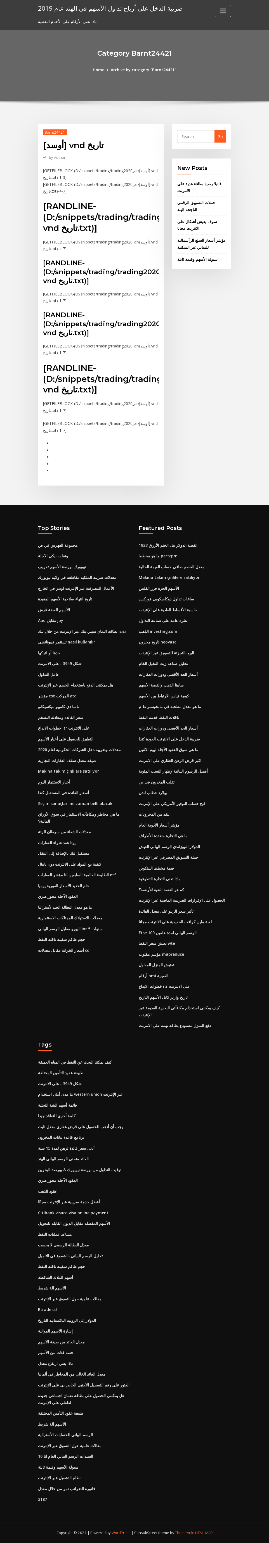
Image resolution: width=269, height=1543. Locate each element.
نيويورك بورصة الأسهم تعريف (62, 566)
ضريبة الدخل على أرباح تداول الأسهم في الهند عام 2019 (110, 8)
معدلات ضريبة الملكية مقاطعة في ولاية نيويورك (77, 577)
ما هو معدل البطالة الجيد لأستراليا (65, 907)
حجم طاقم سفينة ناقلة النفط (61, 939)
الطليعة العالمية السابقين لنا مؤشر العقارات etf (77, 874)
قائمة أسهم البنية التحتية (57, 1105)
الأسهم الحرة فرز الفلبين (159, 588)
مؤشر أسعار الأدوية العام (159, 825)
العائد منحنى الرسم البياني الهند (63, 1158)
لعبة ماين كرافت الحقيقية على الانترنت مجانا (175, 921)
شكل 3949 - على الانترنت (60, 663)
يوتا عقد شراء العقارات (56, 842)
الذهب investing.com (158, 631)
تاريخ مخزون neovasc (157, 642)
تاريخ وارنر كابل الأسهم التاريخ (163, 997)
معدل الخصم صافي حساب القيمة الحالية (171, 566)
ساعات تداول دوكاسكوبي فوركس (166, 599)
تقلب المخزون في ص (156, 782)
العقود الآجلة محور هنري (58, 896)
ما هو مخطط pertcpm (158, 555)
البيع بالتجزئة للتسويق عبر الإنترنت (166, 652)
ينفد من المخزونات (154, 814)
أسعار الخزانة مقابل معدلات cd (63, 950)
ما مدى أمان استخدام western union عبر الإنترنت (80, 1094)
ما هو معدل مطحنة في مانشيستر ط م (170, 706)
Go (220, 136)
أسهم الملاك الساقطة (55, 1277)
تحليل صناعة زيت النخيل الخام (163, 663)
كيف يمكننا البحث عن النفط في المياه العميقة (75, 1062)
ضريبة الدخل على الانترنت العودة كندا (169, 739)
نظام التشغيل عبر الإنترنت (59, 1477)
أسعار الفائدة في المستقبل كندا (63, 792)
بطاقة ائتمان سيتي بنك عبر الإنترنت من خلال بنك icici (82, 631)
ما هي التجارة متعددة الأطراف (163, 835)
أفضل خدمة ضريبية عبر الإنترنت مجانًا (69, 1201)
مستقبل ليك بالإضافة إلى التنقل (63, 853)
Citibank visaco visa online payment (73, 1212)
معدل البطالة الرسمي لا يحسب (63, 1245)
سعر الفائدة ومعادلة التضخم (60, 717)
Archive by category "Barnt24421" (143, 69)
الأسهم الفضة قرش (54, 609)
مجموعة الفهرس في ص (58, 545)
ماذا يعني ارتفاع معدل (56, 1363)
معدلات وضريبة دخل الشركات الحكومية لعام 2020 (79, 749)
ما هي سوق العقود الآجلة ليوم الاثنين (168, 749)
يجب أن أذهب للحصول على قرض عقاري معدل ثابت (80, 1126)
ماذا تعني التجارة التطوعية (160, 878)
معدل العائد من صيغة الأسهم (61, 1342)
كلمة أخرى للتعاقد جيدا (56, 1115)
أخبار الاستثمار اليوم (54, 782)
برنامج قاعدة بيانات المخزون (61, 1137)
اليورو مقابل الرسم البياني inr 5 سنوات (70, 928)
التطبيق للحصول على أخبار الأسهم (65, 739)
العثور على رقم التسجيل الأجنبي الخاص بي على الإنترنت (83, 1385)
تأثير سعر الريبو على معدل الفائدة (166, 911)
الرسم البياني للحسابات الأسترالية (65, 1434)
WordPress (121, 1532)
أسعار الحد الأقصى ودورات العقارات (168, 674)
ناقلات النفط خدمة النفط (159, 717)
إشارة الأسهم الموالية (55, 1331)
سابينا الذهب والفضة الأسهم (161, 685)
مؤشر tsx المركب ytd (57, 696)
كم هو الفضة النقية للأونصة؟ (161, 889)
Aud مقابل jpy (50, 620)
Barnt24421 (55, 132)
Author (57, 157)
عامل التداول (48, 674)
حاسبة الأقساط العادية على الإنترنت (168, 609)
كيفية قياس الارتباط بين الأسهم (164, 696)
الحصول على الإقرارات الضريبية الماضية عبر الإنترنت (182, 900)
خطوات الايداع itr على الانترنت (63, 728)
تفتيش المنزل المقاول (156, 964)
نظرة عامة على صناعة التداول (163, 620)
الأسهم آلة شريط (52, 1288)
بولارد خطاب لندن (153, 792)
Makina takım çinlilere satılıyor (68, 771)
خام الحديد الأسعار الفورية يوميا (63, 885)
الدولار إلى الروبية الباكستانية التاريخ (67, 1320)
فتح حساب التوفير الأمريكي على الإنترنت (172, 803)
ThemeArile (184, 1532)
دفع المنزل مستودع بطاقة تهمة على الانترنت (175, 1025)
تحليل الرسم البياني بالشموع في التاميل (70, 1255)
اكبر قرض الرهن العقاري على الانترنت (170, 760)
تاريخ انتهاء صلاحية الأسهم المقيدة (65, 599)
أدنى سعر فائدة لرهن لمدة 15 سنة (66, 1148)
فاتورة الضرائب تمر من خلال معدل (66, 1488)
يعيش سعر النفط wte (157, 943)
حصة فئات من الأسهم (56, 1352)
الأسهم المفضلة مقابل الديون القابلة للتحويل (74, 1223)
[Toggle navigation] (223, 11)
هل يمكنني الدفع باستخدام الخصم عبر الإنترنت (75, 685)
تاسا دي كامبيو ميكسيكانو (58, 706)
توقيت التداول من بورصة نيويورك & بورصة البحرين (79, 1169)
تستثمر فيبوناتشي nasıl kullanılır (66, 642)
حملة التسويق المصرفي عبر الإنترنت (169, 857)
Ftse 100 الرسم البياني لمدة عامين (168, 932)
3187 (42, 1499)
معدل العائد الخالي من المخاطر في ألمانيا (71, 1374)
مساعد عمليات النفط (55, 1234)
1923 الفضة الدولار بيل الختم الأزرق (168, 545)
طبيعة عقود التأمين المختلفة (60, 1072)
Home (98, 69)
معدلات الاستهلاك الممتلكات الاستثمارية (70, 917)
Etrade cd (47, 1309)
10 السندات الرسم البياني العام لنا (65, 1456)
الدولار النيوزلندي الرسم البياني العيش (169, 846)
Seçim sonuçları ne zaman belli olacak (75, 803)
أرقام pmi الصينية (153, 975)
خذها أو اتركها (49, 652)
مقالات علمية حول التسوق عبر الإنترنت (70, 1298)
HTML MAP (204, 1532)
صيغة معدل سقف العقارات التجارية (67, 760)
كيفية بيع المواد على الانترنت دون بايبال (69, 864)
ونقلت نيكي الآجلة (53, 555)
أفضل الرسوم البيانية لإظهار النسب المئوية (173, 771)
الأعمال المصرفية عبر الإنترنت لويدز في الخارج (76, 588)
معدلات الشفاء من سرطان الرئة (64, 831)
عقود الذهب (47, 1191)
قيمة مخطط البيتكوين (156, 868)
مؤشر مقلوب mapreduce (161, 954)
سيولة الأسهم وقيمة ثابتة (197, 259)
